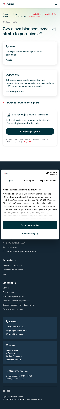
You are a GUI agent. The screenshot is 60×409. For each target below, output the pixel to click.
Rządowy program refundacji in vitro (18, 305)
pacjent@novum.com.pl (16, 330)
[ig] (8, 390)
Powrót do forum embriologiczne (21, 102)
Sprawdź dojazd (13, 360)
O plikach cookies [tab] (48, 180)
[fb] (4, 390)
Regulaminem (29, 141)
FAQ (4, 274)
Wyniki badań (8, 292)
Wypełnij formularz (14, 334)
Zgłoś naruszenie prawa (13, 396)
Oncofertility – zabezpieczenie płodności (20, 251)
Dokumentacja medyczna (13, 296)
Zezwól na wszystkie (30, 225)
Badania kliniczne (10, 247)
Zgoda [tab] (10, 180)
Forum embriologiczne (20, 15)
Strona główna (5, 15)
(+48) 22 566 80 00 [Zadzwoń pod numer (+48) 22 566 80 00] (15, 327)
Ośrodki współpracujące (13, 309)
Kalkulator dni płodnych (13, 269)
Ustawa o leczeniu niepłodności (16, 301)
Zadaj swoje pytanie (30, 131)
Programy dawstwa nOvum (14, 243)
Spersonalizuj (30, 233)
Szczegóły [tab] (29, 180)
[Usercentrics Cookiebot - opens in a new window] (45, 173)
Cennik (6, 288)
